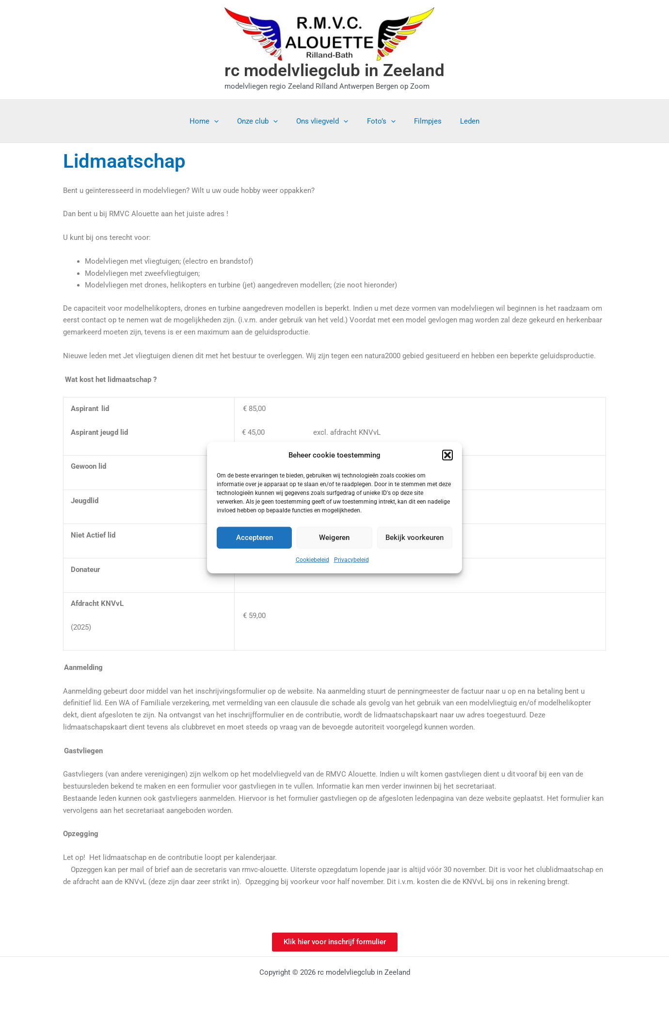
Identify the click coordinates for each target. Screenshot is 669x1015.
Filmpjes (422, 121)
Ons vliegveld (324, 121)
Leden (460, 121)
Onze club (263, 121)
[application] (224, 121)
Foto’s (379, 121)
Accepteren (254, 537)
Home (214, 121)
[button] (447, 455)
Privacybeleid (351, 559)
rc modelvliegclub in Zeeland (334, 70)
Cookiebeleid (312, 559)
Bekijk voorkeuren (414, 537)
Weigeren (334, 537)
